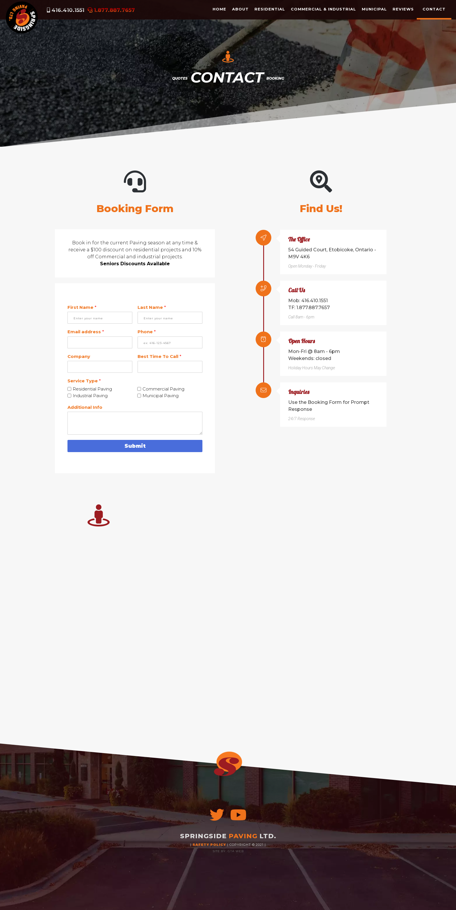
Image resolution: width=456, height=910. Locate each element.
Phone (147, 331)
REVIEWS (403, 9)
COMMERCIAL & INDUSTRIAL (323, 9)
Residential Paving (92, 389)
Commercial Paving (163, 389)
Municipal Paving (160, 395)
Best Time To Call (159, 356)
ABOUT (240, 9)
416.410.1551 (67, 10)
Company (78, 356)
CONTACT (434, 9)
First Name (82, 307)
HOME (219, 9)
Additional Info (84, 407)
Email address (85, 331)
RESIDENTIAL (269, 9)
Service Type (84, 381)
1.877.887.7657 (114, 10)
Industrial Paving (90, 395)
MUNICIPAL (374, 9)
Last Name (152, 307)
